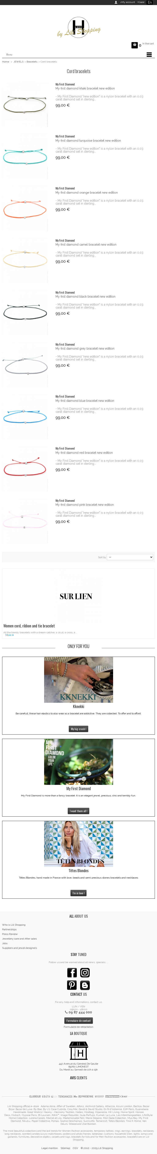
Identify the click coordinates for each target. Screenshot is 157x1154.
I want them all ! (78, 811)
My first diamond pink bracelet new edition (84, 504)
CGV (75, 1148)
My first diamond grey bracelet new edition (84, 348)
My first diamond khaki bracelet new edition (85, 88)
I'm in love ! (78, 893)
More (8, 635)
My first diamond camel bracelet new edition (85, 244)
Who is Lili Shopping (14, 924)
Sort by (102, 557)
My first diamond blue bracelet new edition (84, 400)
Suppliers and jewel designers (19, 947)
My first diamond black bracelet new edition (85, 296)
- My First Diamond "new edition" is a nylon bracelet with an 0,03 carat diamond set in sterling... (99, 98)
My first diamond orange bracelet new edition (86, 192)
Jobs (4, 943)
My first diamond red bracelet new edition (84, 452)
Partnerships (9, 929)
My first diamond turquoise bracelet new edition (88, 140)
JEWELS (18, 61)
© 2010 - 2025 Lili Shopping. (97, 1148)
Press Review (10, 934)
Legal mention (49, 1148)
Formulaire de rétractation (78, 1026)
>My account (127, 2)
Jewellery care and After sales (19, 938)
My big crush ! (78, 729)
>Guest (140, 2)
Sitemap (65, 1148)
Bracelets (32, 61)
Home (5, 61)
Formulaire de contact (78, 1020)
